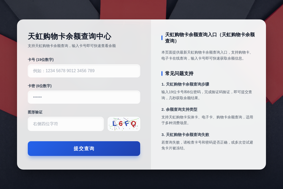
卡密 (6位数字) (40, 86)
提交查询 (84, 148)
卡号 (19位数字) (41, 59)
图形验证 (35, 112)
